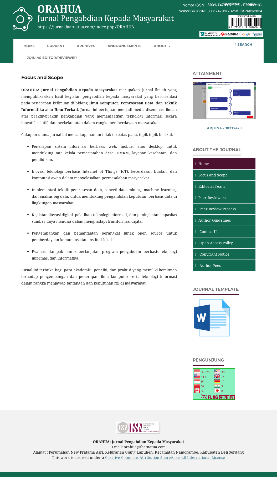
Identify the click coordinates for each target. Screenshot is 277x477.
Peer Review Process (215, 208)
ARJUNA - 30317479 (224, 127)
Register (232, 4)
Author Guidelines (213, 220)
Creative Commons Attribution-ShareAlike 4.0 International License (165, 457)
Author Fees (208, 265)
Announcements (124, 46)
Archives (86, 46)
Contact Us (206, 231)
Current (55, 46)
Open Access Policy (214, 242)
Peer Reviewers (210, 197)
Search (243, 44)
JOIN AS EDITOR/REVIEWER (52, 57)
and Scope (211, 174)
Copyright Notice (212, 254)
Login (251, 4)
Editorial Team (210, 186)
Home (29, 46)
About (161, 46)
